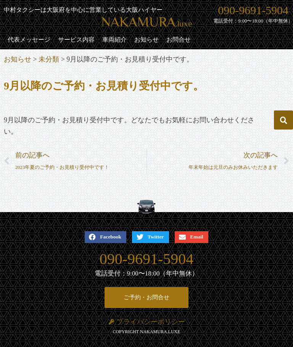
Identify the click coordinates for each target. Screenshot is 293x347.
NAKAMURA (146, 23)
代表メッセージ (29, 39)
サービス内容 (76, 39)
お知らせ (146, 39)
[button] (283, 120)
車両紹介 (114, 39)
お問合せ (178, 39)
